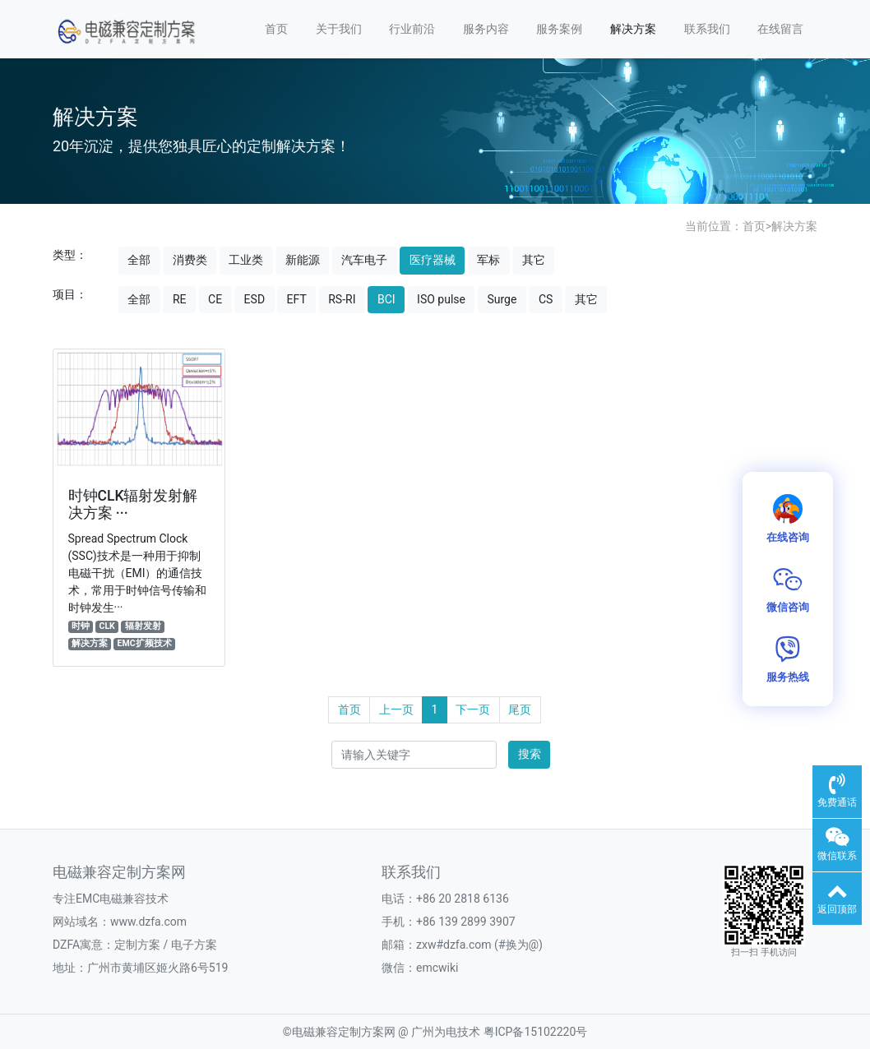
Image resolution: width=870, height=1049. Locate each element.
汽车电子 (364, 259)
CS (546, 299)
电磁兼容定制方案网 (344, 1031)
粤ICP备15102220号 (536, 1031)
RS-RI (341, 299)
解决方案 (633, 28)
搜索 (529, 753)
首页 (276, 28)
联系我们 (707, 28)
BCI (386, 299)
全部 (138, 259)
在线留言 (780, 28)
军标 (488, 259)
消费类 (190, 259)
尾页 (519, 709)
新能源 (302, 259)
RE (180, 299)
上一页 (396, 709)
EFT (297, 299)
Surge (501, 299)
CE (215, 299)
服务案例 (559, 28)
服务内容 (486, 28)
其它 (533, 259)
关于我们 (339, 28)
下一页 (473, 709)
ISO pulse (441, 299)
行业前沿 (412, 28)
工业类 (246, 259)
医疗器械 (433, 259)
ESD (254, 299)
